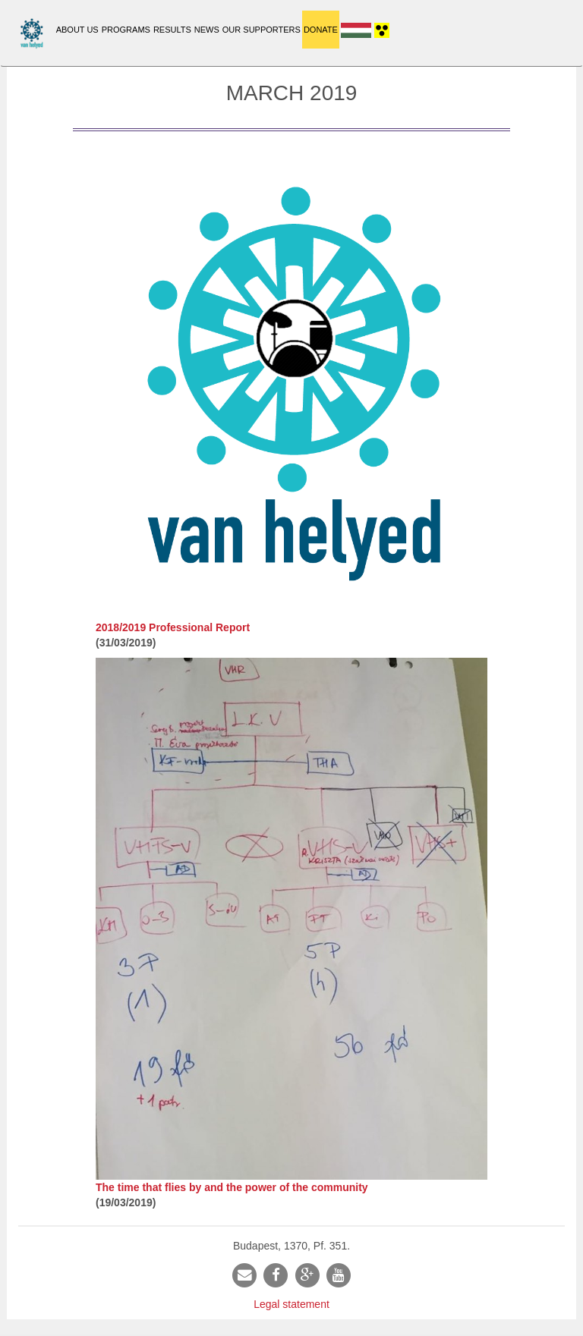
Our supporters (261, 29)
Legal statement (291, 1304)
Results (172, 29)
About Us (77, 29)
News (206, 29)
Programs (126, 29)
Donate (321, 29)
